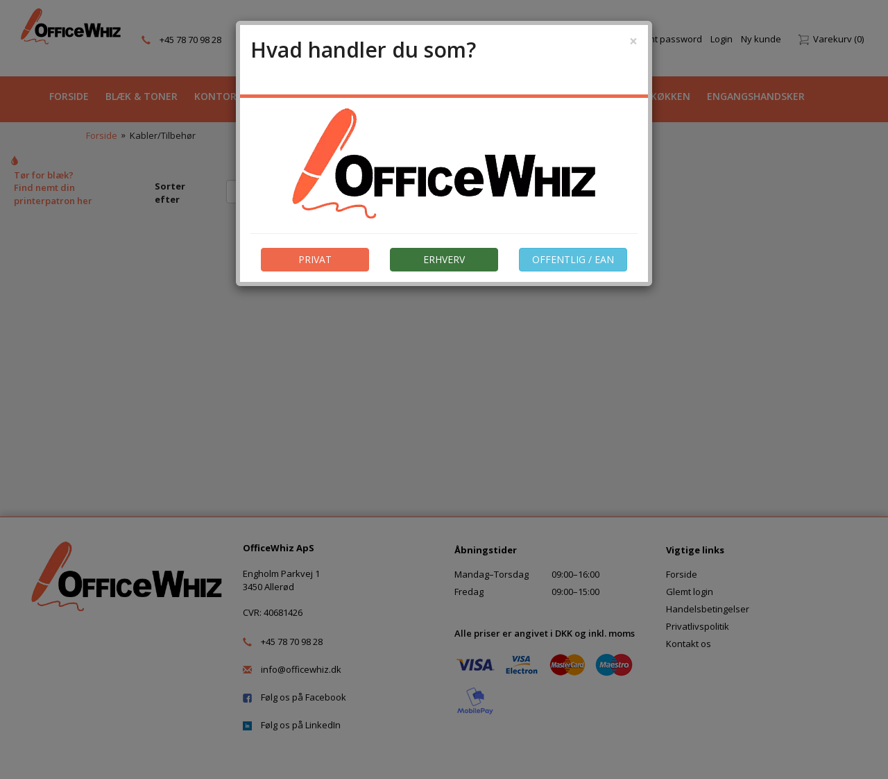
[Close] (633, 41)
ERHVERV (444, 259)
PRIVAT (315, 259)
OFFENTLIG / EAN (573, 259)
